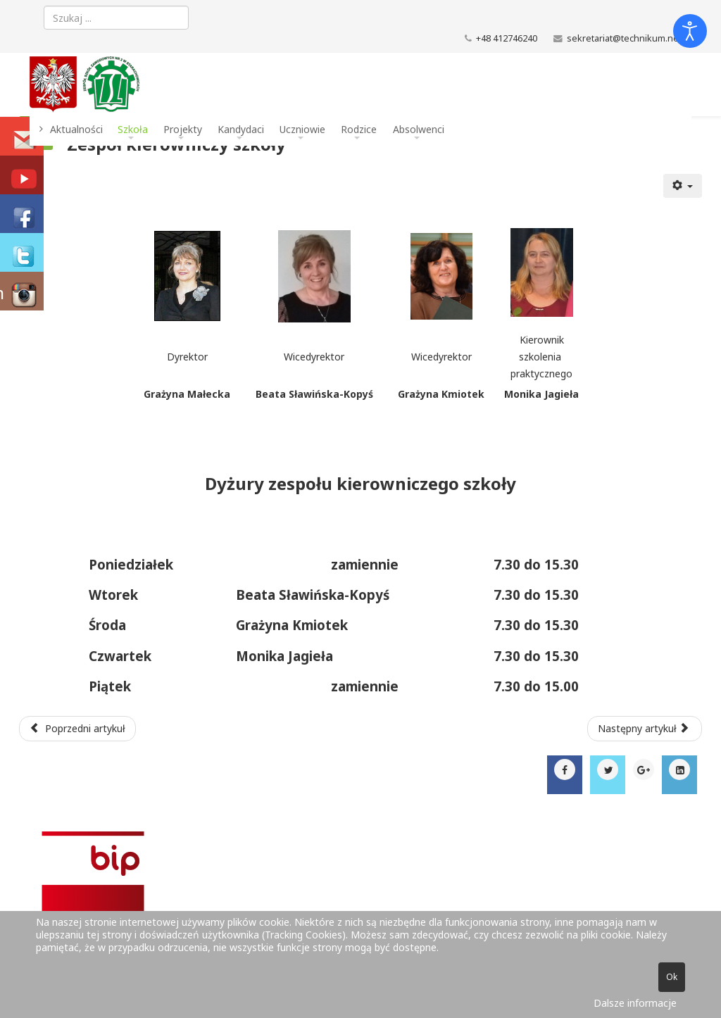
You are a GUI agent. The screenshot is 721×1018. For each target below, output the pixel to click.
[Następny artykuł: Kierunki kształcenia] (645, 728)
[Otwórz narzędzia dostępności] (690, 31)
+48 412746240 (506, 38)
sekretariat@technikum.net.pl (629, 38)
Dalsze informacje (635, 1003)
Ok (671, 977)
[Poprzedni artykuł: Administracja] (77, 728)
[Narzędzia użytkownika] (683, 186)
